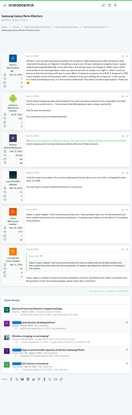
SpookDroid (26, 315)
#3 (127, 136)
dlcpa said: (34, 256)
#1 (127, 56)
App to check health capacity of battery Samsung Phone (53, 349)
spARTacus (25, 328)
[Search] (127, 5)
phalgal (15, 325)
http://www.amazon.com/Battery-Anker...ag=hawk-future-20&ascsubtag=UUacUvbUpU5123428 (78, 140)
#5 (127, 209)
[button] (5, 5)
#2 (127, 96)
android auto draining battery (38, 322)
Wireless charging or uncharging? (30, 336)
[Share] (123, 56)
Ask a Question (41, 325)
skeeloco (16, 311)
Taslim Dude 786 (20, 353)
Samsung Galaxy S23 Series (48, 311)
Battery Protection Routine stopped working (37, 308)
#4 (127, 173)
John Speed (17, 366)
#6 (127, 249)
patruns (15, 339)
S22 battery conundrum (35, 363)
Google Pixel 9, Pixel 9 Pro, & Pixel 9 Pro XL (55, 339)
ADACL (7, 20)
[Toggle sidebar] (121, 5)
